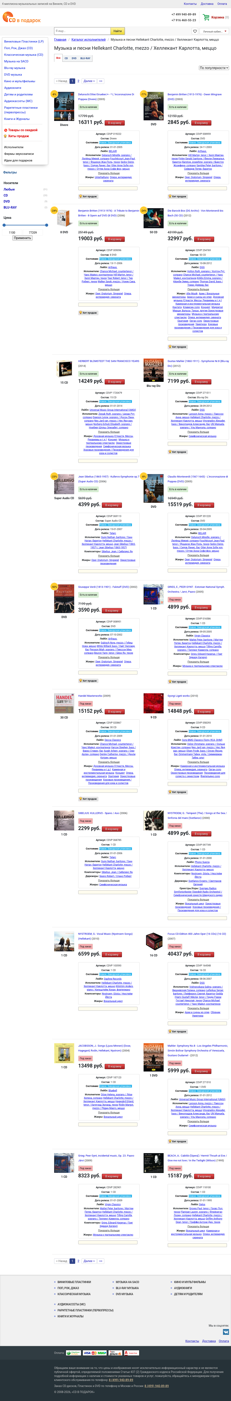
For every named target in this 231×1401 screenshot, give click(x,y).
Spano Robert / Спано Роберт (115, 876)
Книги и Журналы (17, 119)
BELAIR (113, 151)
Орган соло (195, 320)
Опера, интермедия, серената (204, 317)
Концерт (205, 307)
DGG (202, 267)
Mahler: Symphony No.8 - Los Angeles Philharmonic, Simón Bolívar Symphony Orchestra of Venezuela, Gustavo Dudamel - (198, 1050)
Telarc (112, 533)
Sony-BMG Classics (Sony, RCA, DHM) (202, 740)
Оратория (182, 320)
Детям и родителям (18, 94)
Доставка (207, 3)
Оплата (222, 3)
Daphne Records (113, 978)
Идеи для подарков (18, 160)
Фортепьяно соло (210, 776)
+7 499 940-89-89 (183, 14)
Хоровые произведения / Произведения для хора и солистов (198, 328)
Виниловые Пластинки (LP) (24, 41)
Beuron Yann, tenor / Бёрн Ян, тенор (113, 653)
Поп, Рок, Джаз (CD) (18, 48)
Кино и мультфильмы (19, 81)
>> (100, 81)
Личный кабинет (213, 31)
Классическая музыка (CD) (23, 55)
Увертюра (201, 324)
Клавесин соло (191, 307)
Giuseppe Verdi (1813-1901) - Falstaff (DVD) (104, 586)
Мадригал (217, 307)
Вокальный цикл (194, 903)
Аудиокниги (12, 88)
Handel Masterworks (90, 695)
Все (58, 58)
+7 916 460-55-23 (183, 20)
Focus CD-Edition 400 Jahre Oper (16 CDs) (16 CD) (197, 933)
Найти (117, 31)
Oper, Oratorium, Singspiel (198, 177)
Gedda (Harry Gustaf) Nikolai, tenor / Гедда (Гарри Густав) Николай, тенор (199, 997)
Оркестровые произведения (187, 772)
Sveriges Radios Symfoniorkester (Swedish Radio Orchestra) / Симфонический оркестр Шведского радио (198, 892)
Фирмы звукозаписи (19, 154)
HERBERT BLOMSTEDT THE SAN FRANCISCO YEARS (108, 361)
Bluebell (112, 1090)
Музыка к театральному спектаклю (202, 666)
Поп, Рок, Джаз (68, 1288)
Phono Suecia (202, 862)
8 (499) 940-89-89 (121, 1380)
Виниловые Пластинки (74, 1282)
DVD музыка (13, 74)
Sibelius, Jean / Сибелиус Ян (117, 551)
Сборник (215, 1012)
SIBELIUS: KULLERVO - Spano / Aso (99, 813)
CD (66, 58)
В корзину (114, 123)
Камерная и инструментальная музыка (197, 303)
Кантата (177, 307)
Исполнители (13, 147)
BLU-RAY (85, 58)
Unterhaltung (102, 177)
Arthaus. (202, 151)
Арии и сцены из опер (199, 297)
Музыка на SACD (16, 61)
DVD (74, 58)
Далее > (89, 81)
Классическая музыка (74, 1294)
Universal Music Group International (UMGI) (113, 410)
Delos (202, 1204)
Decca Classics (113, 740)
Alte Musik (192, 293)
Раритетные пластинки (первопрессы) (21, 110)
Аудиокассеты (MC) (18, 101)
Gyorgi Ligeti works (179, 695)
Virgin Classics (202, 635)
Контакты (190, 3)
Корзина (220, 17)
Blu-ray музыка (14, 68)
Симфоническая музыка (117, 446)
